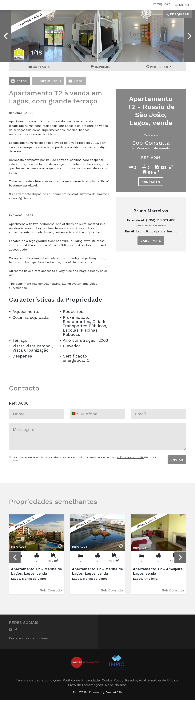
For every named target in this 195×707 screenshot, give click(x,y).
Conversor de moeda (151, 148)
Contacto (40, 67)
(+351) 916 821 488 (160, 220)
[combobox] (97, 414)
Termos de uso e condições (38, 680)
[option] (54, 36)
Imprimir (100, 67)
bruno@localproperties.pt (156, 231)
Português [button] (160, 4)
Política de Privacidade (130, 457)
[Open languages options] (182, 5)
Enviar (177, 460)
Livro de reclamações (85, 685)
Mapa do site (115, 685)
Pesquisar (177, 14)
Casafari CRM (113, 692)
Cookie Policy (112, 680)
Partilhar (157, 67)
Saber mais (151, 241)
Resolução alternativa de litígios (151, 680)
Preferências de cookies (28, 638)
